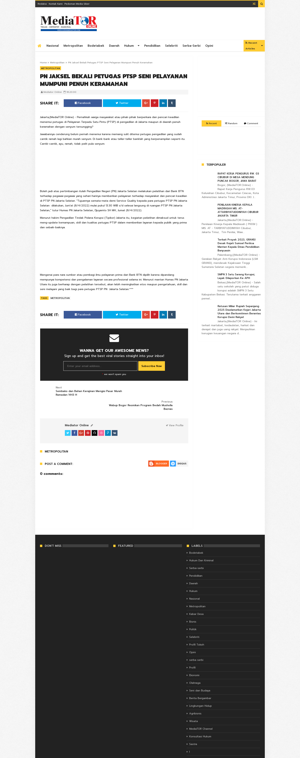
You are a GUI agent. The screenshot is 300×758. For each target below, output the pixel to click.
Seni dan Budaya (199, 676)
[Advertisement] (190, 23)
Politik (192, 615)
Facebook (83, 103)
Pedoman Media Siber (77, 4)
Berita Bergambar (200, 684)
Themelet (254, 754)
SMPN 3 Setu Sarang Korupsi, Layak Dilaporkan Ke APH (236, 276)
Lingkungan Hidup (200, 692)
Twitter (122, 103)
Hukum (129, 46)
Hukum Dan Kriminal (201, 546)
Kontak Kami (56, 4)
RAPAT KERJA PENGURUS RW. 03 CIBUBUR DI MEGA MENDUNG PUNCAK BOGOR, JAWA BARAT (238, 177)
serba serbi (196, 646)
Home (43, 62)
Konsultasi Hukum (200, 722)
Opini (209, 46)
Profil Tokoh (196, 630)
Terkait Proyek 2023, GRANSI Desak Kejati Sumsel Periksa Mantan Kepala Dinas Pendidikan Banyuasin (238, 245)
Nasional (52, 46)
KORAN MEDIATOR (50, 754)
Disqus (182, 449)
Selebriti (171, 46)
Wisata (193, 707)
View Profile (174, 411)
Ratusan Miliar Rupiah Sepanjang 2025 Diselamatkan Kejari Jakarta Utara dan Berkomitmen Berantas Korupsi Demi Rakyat (239, 311)
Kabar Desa (196, 600)
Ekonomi (194, 661)
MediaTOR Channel (201, 715)
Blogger (161, 449)
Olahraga (195, 669)
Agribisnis (195, 699)
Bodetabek (96, 46)
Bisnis (192, 608)
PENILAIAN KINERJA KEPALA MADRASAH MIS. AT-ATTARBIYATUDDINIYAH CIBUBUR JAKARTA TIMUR (238, 210)
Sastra (193, 730)
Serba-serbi (192, 46)
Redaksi (42, 4)
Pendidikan (152, 46)
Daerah (114, 46)
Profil (192, 653)
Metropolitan (73, 46)
